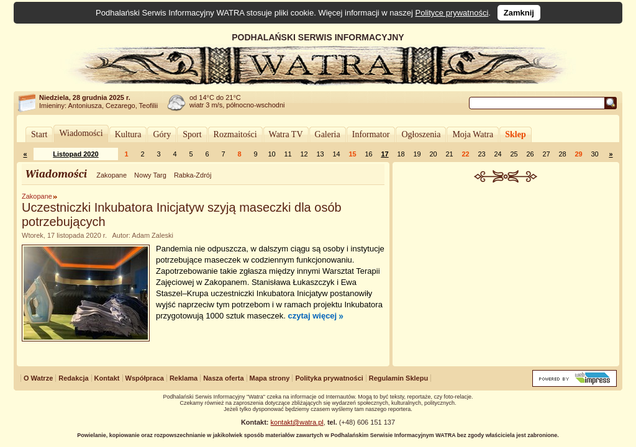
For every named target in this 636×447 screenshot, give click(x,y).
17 (384, 154)
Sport (192, 134)
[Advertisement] (506, 276)
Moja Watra (472, 134)
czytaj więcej (312, 315)
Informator (371, 134)
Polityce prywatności (452, 12)
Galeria (327, 134)
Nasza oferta (223, 378)
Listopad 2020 (75, 154)
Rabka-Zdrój (193, 175)
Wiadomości (80, 133)
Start (39, 134)
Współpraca (144, 378)
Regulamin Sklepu (398, 378)
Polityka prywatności (329, 378)
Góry (162, 134)
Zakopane (111, 175)
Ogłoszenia (420, 134)
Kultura (128, 134)
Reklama (184, 378)
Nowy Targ (150, 175)
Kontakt (107, 378)
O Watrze (38, 378)
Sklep (515, 134)
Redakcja (73, 378)
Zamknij (519, 12)
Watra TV (286, 134)
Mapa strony (270, 378)
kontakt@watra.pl (297, 422)
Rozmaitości (235, 134)
